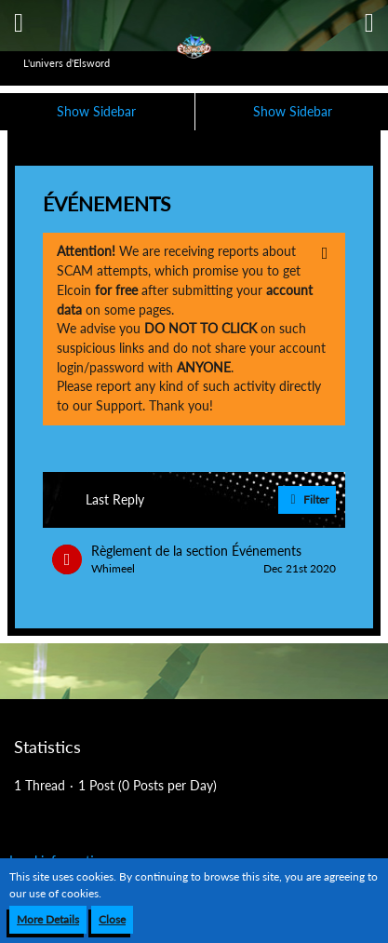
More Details (48, 919)
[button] (18, 23)
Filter (307, 499)
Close (112, 919)
